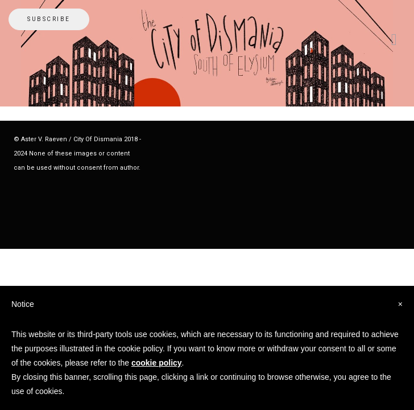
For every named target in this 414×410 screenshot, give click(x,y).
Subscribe (49, 19)
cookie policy (156, 362)
